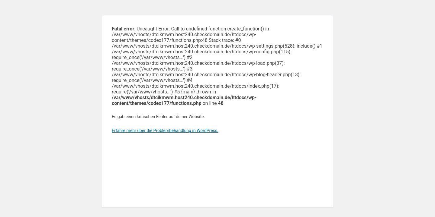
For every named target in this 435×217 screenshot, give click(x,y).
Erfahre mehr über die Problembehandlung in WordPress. (165, 130)
